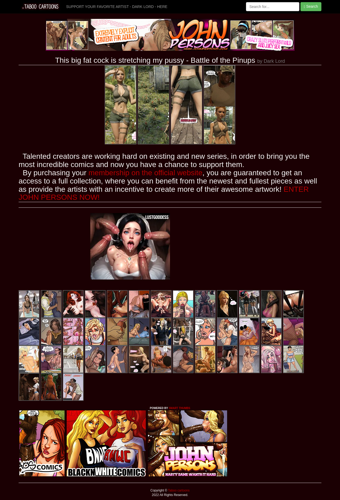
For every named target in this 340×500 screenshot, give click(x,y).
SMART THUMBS (179, 408)
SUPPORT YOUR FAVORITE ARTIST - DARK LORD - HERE (116, 7)
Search (311, 6)
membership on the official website (145, 173)
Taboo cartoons (178, 490)
